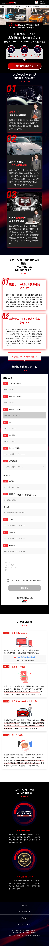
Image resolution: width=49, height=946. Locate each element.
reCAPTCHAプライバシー (19, 932)
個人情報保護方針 (24, 911)
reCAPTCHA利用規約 (31, 932)
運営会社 (24, 905)
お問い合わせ (24, 918)
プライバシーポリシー (17, 580)
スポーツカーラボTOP (24, 924)
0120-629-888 (26, 657)
